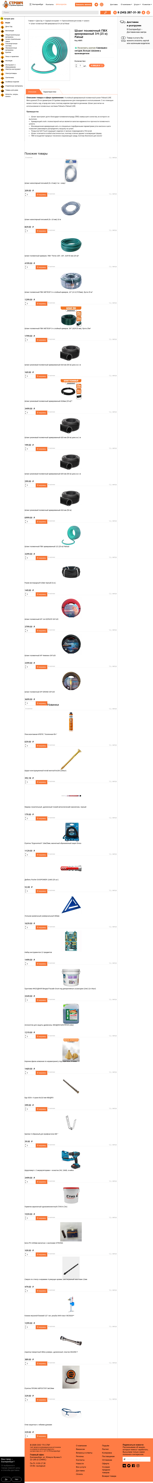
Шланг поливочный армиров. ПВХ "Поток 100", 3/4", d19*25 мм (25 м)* (52, 257)
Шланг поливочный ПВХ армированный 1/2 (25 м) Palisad (47, 548)
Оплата (79, 1475)
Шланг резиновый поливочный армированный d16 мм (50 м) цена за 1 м (53, 366)
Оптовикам (107, 1461)
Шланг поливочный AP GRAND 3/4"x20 (40, 693)
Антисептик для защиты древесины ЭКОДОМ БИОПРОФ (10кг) (49, 1026)
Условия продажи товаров (106, 1471)
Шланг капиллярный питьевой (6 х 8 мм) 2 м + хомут (45, 184)
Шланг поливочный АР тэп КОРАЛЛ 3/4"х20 (41, 620)
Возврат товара (109, 1477)
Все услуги (81, 1468)
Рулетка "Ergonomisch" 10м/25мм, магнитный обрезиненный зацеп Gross (53, 845)
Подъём (105, 1447)
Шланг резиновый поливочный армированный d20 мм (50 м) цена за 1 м (53, 439)
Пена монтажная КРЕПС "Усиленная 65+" (41, 736)
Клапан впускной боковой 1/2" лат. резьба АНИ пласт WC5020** (49, 1317)
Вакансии (80, 1451)
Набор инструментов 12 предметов (38, 954)
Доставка (114, 4)
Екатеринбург (7, 1462)
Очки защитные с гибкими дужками (38, 1426)
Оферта (105, 1465)
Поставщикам (108, 1458)
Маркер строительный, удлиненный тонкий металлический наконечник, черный (55, 808)
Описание (33, 92)
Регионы (80, 1458)
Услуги (136, 4)
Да (6, 1479)
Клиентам (146, 4)
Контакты (50, 4)
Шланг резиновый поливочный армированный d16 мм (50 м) (48, 511)
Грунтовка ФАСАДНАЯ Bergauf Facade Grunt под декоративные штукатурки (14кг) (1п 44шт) (60, 990)
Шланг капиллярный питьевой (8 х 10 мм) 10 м (43, 221)
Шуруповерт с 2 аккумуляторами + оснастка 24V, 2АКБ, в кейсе (49, 1172)
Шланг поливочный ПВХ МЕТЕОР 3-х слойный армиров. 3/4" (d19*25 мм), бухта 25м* (58, 330)
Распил (105, 1451)
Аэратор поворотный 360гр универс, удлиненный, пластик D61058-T (51, 1353)
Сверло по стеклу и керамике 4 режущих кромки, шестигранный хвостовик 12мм (56, 1281)
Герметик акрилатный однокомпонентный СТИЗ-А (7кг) (46, 1208)
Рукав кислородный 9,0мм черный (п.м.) (40, 584)
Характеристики (53, 92)
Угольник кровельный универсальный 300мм (42, 917)
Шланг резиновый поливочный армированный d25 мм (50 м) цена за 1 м (53, 475)
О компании (126, 4)
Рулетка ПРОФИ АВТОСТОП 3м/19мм (39, 1390)
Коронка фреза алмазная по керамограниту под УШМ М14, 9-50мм (51, 1063)
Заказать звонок (83, 5)
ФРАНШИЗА (61, 4)
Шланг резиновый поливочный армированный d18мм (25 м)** (48, 402)
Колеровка (107, 1454)
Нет (16, 1479)
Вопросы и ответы (84, 1454)
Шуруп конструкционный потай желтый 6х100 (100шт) (45, 772)
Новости (80, 1465)
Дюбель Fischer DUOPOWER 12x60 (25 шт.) (41, 881)
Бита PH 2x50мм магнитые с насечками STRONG (44, 1244)
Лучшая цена (7, 18)
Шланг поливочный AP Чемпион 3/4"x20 (40, 657)
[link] (96, 4)
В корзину (41, 196)
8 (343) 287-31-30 (129, 12)
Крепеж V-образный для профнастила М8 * (41, 1135)
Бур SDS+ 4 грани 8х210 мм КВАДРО (39, 1099)
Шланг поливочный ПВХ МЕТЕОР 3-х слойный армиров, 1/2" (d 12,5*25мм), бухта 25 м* (59, 293)
